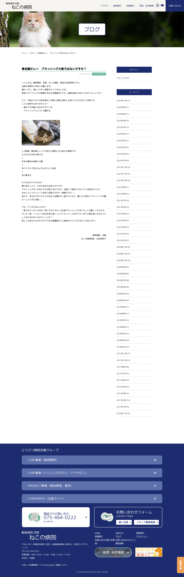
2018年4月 (121, 333)
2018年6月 (121, 327)
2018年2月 (121, 347)
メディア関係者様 (146, 522)
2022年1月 (121, 160)
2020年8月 (121, 273)
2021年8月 (121, 194)
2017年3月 (121, 393)
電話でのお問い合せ (60, 517)
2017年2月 (121, 400)
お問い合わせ (175, 5)
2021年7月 (121, 200)
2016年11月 (122, 413)
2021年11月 (122, 174)
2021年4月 (121, 220)
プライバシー (142, 536)
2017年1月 (121, 407)
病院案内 (117, 5)
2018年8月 (121, 313)
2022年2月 (121, 154)
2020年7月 (121, 280)
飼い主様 (123, 522)
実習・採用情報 (146, 5)
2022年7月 (121, 127)
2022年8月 (121, 120)
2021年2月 (121, 234)
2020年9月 (121, 267)
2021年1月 (121, 240)
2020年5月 (121, 293)
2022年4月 (121, 140)
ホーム (24, 53)
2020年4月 (121, 300)
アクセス (104, 5)
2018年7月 (121, 320)
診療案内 (130, 5)
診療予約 (180, 565)
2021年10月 (122, 180)
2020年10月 (122, 260)
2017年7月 (121, 373)
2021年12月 (122, 167)
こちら (49, 565)
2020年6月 (121, 287)
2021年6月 (121, 207)
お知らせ (119, 533)
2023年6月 (121, 107)
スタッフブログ (123, 78)
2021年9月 (121, 187)
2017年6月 (121, 380)
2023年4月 (121, 114)
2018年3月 (121, 340)
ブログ (32, 53)
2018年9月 (121, 307)
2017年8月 (121, 367)
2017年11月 (122, 360)
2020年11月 (122, 254)
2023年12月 (122, 100)
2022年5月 (121, 134)
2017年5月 (121, 387)
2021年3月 (121, 227)
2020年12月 (122, 247)
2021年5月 (121, 213)
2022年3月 (121, 147)
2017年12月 (122, 353)
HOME (97, 533)
